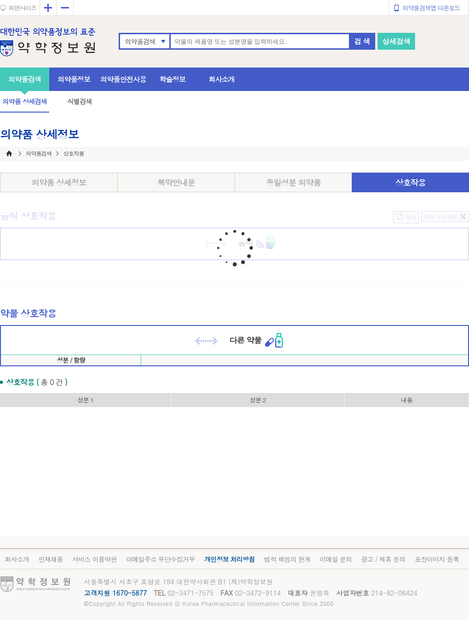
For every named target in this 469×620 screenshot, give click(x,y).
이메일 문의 (335, 559)
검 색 (362, 41)
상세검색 (396, 41)
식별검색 (79, 101)
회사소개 (222, 79)
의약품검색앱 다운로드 (431, 7)
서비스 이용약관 (94, 559)
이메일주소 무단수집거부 (160, 559)
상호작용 (410, 182)
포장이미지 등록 (437, 559)
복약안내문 (176, 182)
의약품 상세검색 (24, 101)
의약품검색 (140, 41)
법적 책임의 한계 (287, 559)
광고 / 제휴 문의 (383, 559)
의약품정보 (74, 79)
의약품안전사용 (123, 79)
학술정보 (172, 79)
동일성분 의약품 (293, 182)
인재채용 (50, 559)
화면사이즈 (22, 7)
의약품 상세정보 (58, 182)
